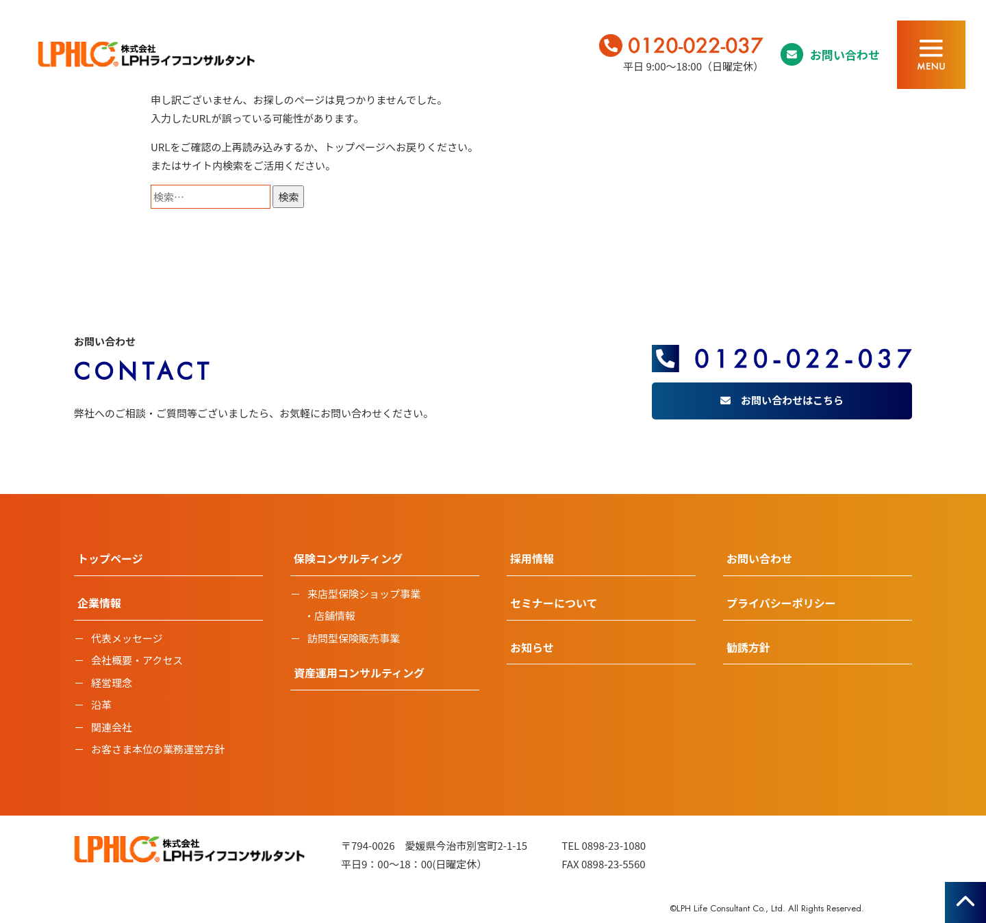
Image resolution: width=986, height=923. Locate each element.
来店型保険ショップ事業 (363, 593)
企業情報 (99, 603)
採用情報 (532, 558)
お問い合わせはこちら (792, 400)
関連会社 (111, 727)
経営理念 (111, 682)
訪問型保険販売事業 (353, 638)
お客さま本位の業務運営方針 (158, 749)
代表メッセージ (127, 638)
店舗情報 (334, 615)
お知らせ (532, 647)
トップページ (354, 147)
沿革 (101, 704)
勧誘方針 (748, 647)
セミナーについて (554, 603)
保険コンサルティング (348, 558)
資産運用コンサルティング (359, 672)
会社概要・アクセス (137, 660)
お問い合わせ (845, 54)
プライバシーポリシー (781, 603)
